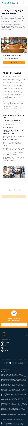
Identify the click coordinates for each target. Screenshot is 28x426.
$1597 (12, 124)
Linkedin (6, 350)
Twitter (5, 345)
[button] (25, 2)
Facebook (6, 342)
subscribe (14, 324)
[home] (10, 3)
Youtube (6, 347)
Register (14, 62)
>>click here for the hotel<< (10, 154)
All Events (14, 196)
